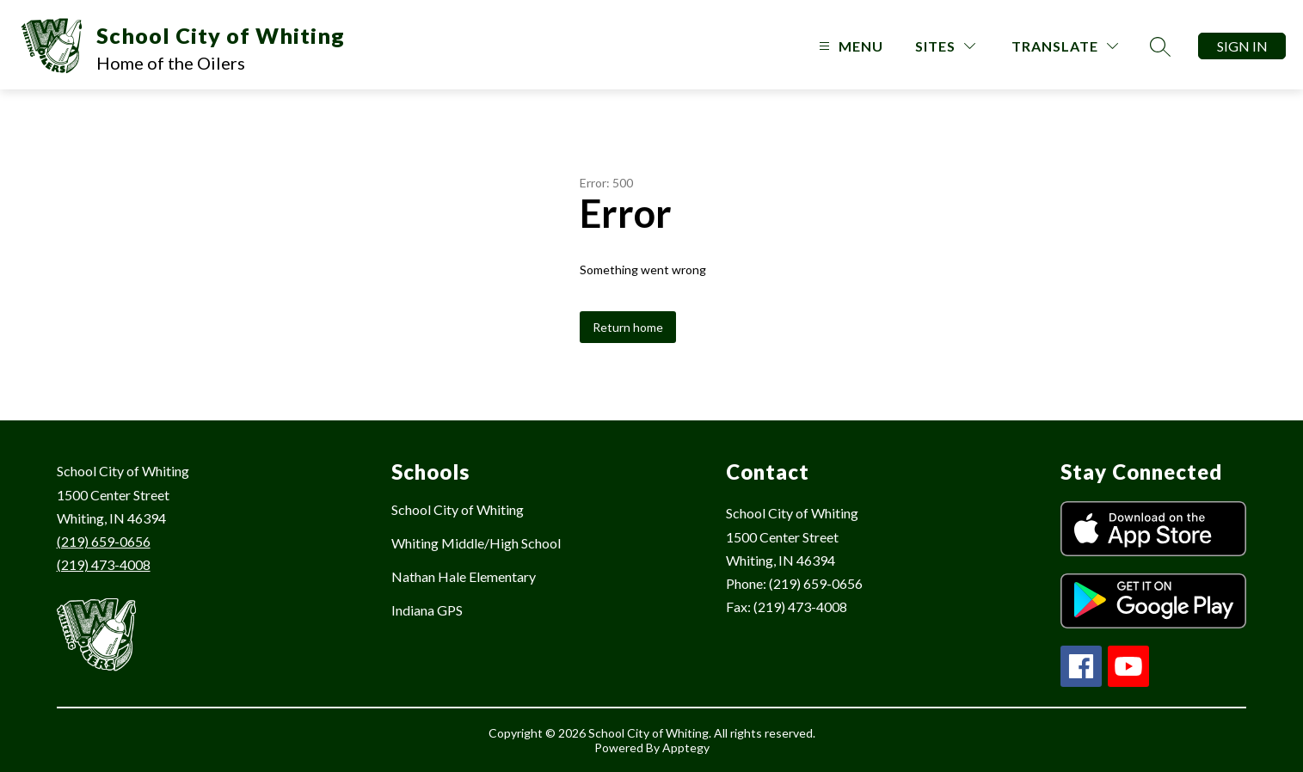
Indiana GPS (427, 610)
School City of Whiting (457, 509)
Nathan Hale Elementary (463, 576)
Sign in (1242, 46)
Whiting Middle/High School (476, 543)
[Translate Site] (1064, 46)
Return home (628, 327)
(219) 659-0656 (104, 541)
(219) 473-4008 (104, 564)
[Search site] (1160, 46)
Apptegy (686, 747)
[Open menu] (848, 46)
